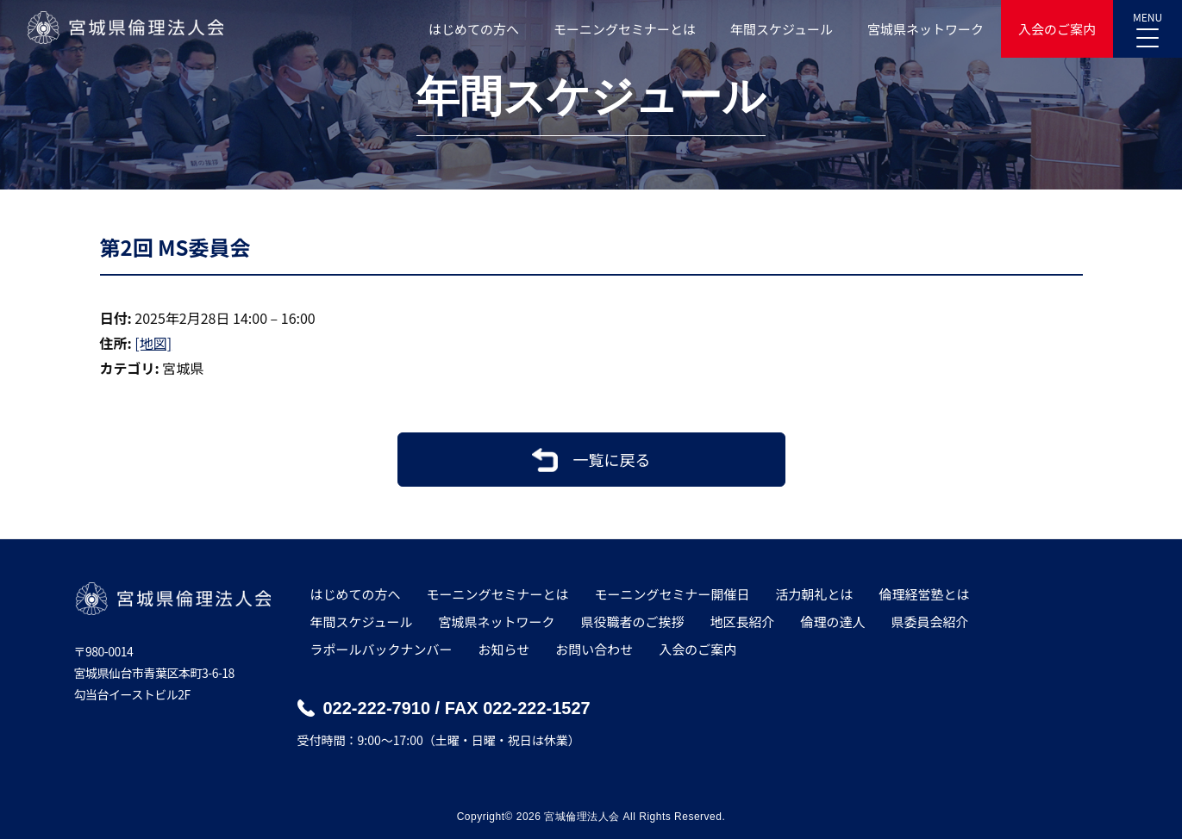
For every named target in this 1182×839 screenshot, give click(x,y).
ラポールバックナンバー (381, 649)
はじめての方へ (473, 29)
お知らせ (504, 649)
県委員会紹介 (930, 621)
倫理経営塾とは (924, 594)
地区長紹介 (742, 621)
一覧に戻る (612, 459)
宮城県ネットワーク (925, 29)
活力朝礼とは (815, 594)
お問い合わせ (594, 649)
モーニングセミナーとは (624, 29)
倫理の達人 (833, 621)
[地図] (153, 342)
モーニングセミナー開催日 (672, 594)
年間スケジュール (781, 29)
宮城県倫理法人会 (124, 27)
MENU (1147, 24)
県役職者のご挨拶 (632, 621)
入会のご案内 (1057, 29)
